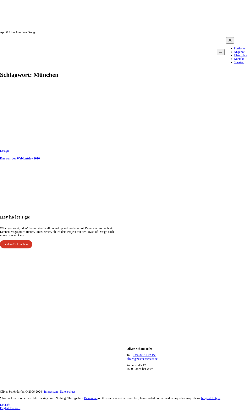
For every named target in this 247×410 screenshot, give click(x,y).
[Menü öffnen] (221, 52)
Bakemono (90, 398)
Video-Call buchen (16, 244)
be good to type (210, 398)
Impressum (51, 391)
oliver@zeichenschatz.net (142, 358)
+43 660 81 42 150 (144, 355)
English (5, 408)
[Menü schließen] (230, 40)
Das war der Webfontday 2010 (20, 158)
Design (4, 150)
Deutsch (5, 404)
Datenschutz (67, 391)
